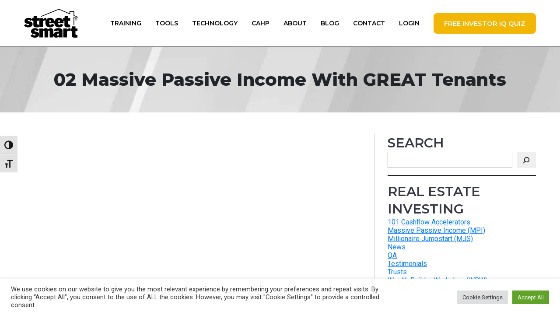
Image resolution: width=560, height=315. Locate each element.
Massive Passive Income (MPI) (436, 230)
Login (409, 23)
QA (392, 255)
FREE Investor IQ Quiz (484, 23)
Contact (369, 23)
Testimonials (407, 263)
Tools (166, 23)
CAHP (261, 23)
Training (125, 23)
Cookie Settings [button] (482, 297)
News (397, 247)
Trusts (397, 272)
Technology (215, 23)
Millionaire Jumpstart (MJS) (430, 238)
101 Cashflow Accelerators (429, 222)
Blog (330, 23)
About (295, 23)
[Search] (526, 160)
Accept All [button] (531, 297)
